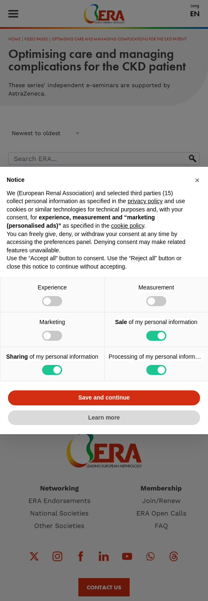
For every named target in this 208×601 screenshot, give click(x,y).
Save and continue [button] (104, 397)
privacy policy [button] (145, 201)
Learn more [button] (104, 417)
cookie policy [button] (127, 225)
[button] (197, 180)
